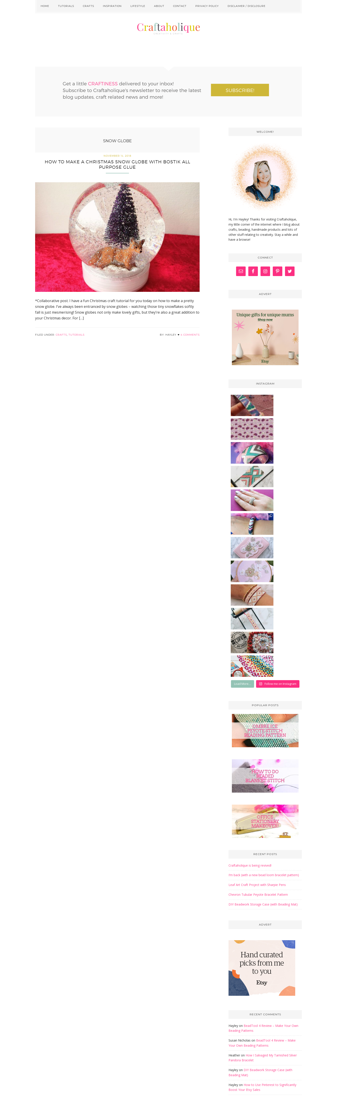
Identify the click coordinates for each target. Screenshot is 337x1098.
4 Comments (190, 339)
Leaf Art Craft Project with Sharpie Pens (257, 699)
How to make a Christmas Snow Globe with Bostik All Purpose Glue (117, 169)
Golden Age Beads (255, 985)
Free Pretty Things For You (262, 979)
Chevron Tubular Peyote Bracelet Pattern (258, 709)
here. (203, 1054)
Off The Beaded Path (256, 991)
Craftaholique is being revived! (250, 680)
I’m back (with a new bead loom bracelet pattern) (264, 690)
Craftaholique (168, 42)
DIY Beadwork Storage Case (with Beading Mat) (263, 719)
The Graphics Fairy (255, 997)
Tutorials (76, 339)
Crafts (61, 339)
